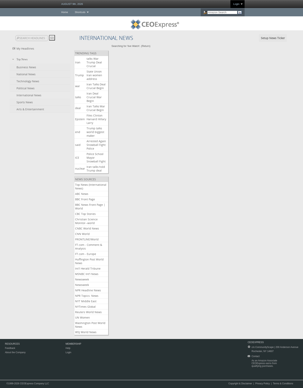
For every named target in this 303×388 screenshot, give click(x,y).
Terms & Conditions (283, 383)
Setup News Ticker (273, 38)
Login (236, 4)
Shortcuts (80, 12)
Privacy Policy (262, 383)
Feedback (10, 348)
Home (64, 12)
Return (145, 46)
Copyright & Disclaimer (240, 383)
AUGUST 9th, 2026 (72, 4)
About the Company (15, 352)
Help (68, 348)
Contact (256, 356)
